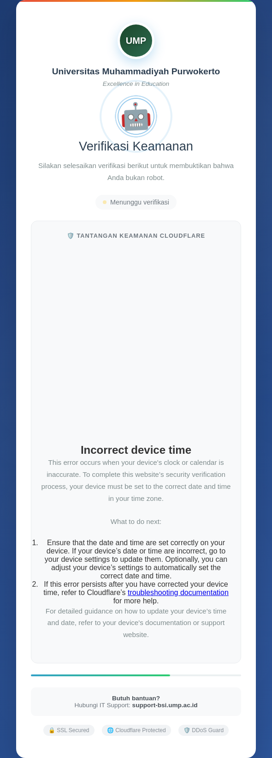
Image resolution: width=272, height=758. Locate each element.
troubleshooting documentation (178, 592)
